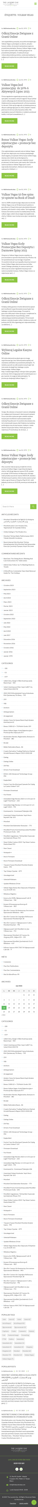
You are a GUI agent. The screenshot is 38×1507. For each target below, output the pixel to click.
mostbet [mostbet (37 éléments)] (17, 1351)
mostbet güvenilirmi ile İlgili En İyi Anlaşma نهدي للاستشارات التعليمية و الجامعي (19, 520)
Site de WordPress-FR (11, 974)
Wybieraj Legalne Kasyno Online (17, 351)
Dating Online (8, 761)
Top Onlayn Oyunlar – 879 (13, 871)
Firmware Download (11, 790)
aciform (6, 708)
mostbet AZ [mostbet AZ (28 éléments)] (27, 1351)
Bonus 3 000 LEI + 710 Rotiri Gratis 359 (17, 726)
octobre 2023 (9, 585)
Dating (6, 757)
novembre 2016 (9, 643)
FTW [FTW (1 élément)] (4, 1339)
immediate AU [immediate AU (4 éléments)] (7, 1343)
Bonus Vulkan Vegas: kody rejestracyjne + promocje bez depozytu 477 (18, 731)
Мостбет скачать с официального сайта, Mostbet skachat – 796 (18, 924)
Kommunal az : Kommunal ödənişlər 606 (18, 811)
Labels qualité (23, 1503)
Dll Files (6, 766)
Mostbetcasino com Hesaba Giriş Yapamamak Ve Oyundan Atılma (15, 527)
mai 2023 (7, 594)
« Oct (3, 1015)
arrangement (8, 716)
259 (5, 699)
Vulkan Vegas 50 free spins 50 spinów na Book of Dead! (18, 196)
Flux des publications (11, 966)
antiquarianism (9, 712)
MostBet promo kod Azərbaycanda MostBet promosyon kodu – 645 (19, 831)
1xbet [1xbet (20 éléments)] (19, 1319)
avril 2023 (7, 598)
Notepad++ (8, 852)
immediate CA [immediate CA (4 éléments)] (19, 1343)
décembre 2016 (9, 639)
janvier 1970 (8, 656)
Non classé (7, 848)
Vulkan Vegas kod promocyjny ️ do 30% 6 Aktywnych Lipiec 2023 (15, 88)
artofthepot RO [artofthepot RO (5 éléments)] (19, 1323)
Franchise (13, 1503)
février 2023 (8, 606)
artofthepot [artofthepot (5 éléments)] (7, 1323)
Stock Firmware (9, 857)
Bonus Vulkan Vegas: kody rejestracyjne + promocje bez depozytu (19, 143)
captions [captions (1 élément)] (6, 1331)
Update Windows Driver (12, 883)
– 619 (5, 677)
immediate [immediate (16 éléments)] (20, 1339)
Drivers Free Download (12, 770)
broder (6, 743)
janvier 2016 (8, 652)
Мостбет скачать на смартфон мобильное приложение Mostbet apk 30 (18, 918)
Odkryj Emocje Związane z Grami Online (17, 35)
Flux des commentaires (12, 970)
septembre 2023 (9, 589)
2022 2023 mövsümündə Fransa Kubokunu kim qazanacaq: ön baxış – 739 (19, 694)
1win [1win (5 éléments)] (4, 1319)
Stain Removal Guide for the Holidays (19, 572)
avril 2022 (7, 631)
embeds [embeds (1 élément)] (31, 1331)
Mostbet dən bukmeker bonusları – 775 (18, 826)
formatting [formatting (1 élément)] (25, 1335)
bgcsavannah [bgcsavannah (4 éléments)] (7, 1327)
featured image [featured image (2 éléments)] (13, 1335)
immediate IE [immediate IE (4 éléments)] (7, 1347)
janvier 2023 (8, 610)
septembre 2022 (9, 618)
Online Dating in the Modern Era (15, 532)
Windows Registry (10, 894)
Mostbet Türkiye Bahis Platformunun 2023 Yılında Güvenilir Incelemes (18, 537)
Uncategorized (9, 875)
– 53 (5, 672)
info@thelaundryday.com (17, 1485)
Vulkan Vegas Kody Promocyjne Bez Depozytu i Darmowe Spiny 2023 (18, 247)
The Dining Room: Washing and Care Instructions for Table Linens (18, 560)
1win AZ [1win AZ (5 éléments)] (11, 1319)
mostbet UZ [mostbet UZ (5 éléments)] (18, 1355)
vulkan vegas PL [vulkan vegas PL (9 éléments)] (8, 1359)
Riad (5, 559)
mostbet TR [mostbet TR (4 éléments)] (7, 1355)
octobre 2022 (9, 614)
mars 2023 (7, 602)
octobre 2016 (9, 648)
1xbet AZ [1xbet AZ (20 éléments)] (27, 1319)
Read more (9, 66)
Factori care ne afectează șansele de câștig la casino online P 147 (19, 785)
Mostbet (7, 821)
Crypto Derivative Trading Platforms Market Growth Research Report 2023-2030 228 (19, 752)
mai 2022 (7, 627)
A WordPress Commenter (12, 571)
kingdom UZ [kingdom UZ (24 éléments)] (7, 1351)
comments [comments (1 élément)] (22, 1331)
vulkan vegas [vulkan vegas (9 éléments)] (29, 1355)
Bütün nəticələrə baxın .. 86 (13, 747)
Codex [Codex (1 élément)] (14, 1331)
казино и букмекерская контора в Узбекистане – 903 (15, 905)
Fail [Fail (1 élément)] (4, 1335)
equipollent (7, 780)
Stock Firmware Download (13, 861)
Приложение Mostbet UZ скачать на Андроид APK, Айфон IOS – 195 (16, 936)
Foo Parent (7, 794)
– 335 (5, 668)
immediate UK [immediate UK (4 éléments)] (19, 1347)
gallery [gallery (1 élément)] (11, 1339)
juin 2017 (7, 635)
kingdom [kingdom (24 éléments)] (29, 1347)
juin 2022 (7, 623)
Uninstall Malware (10, 879)
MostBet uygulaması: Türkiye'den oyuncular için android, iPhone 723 (19, 837)
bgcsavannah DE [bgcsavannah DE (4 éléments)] (20, 1327)
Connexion (7, 962)
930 (5, 703)
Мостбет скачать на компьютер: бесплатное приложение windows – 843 (19, 911)
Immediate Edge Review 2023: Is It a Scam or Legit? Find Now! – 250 (19, 800)
